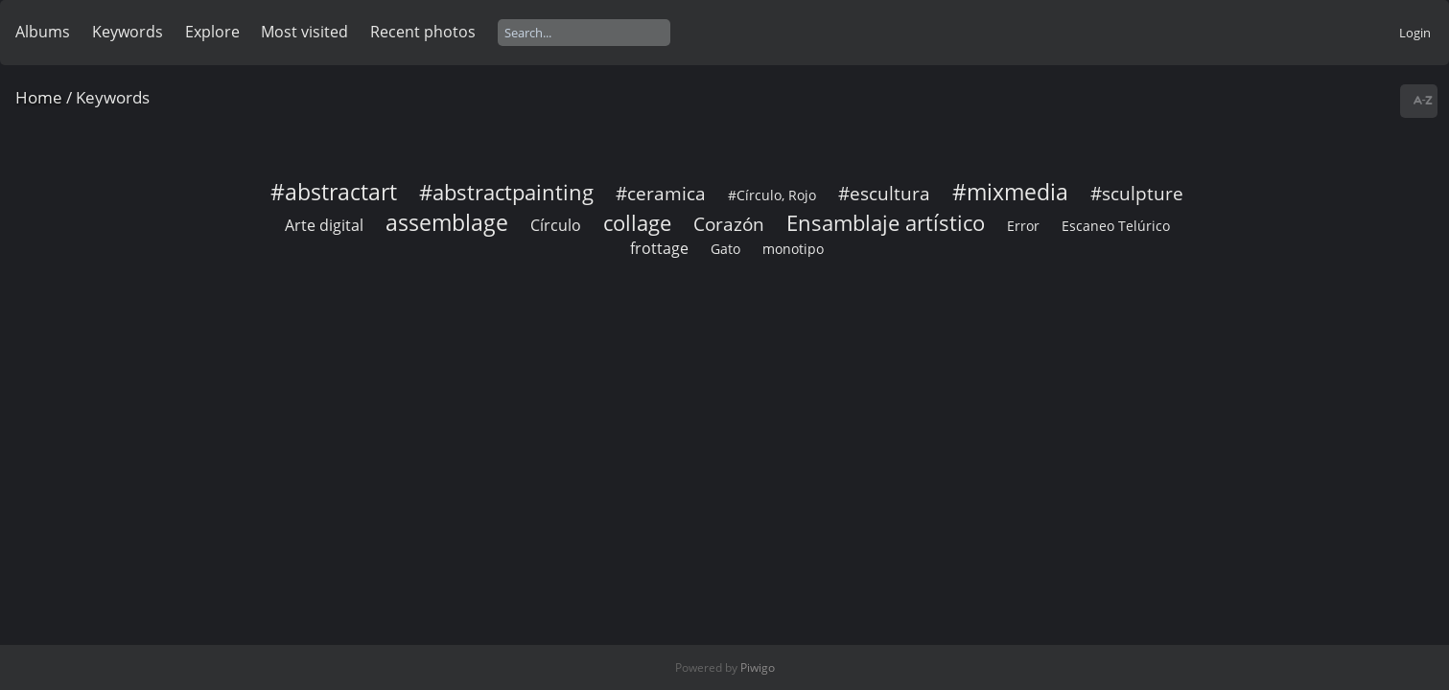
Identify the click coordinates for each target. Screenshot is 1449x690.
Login (1415, 32)
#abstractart (333, 191)
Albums (42, 31)
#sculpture (1136, 193)
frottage (659, 248)
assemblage (447, 222)
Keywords (127, 31)
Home (38, 97)
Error (1023, 226)
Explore (212, 31)
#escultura (884, 193)
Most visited (304, 31)
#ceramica (661, 193)
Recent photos (423, 31)
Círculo (555, 225)
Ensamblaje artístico (885, 223)
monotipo (793, 249)
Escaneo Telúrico (1116, 226)
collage (637, 223)
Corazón (728, 224)
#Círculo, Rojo (772, 195)
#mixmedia (1010, 191)
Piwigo (757, 667)
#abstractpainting (506, 192)
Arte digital (324, 225)
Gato (725, 249)
